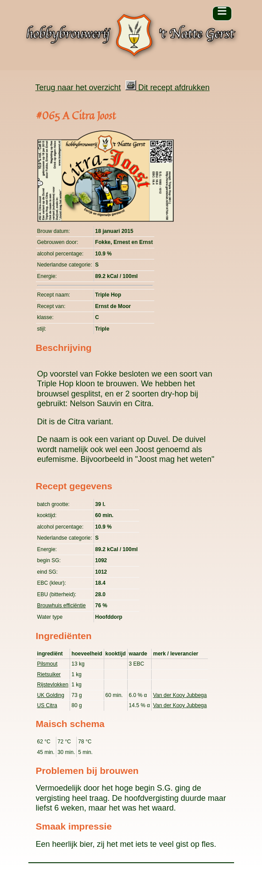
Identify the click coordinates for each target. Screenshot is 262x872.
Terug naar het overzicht (78, 87)
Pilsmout (47, 664)
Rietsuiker (49, 674)
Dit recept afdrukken (167, 87)
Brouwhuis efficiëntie (61, 605)
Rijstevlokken (53, 685)
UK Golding (50, 695)
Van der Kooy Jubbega (180, 695)
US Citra (47, 705)
